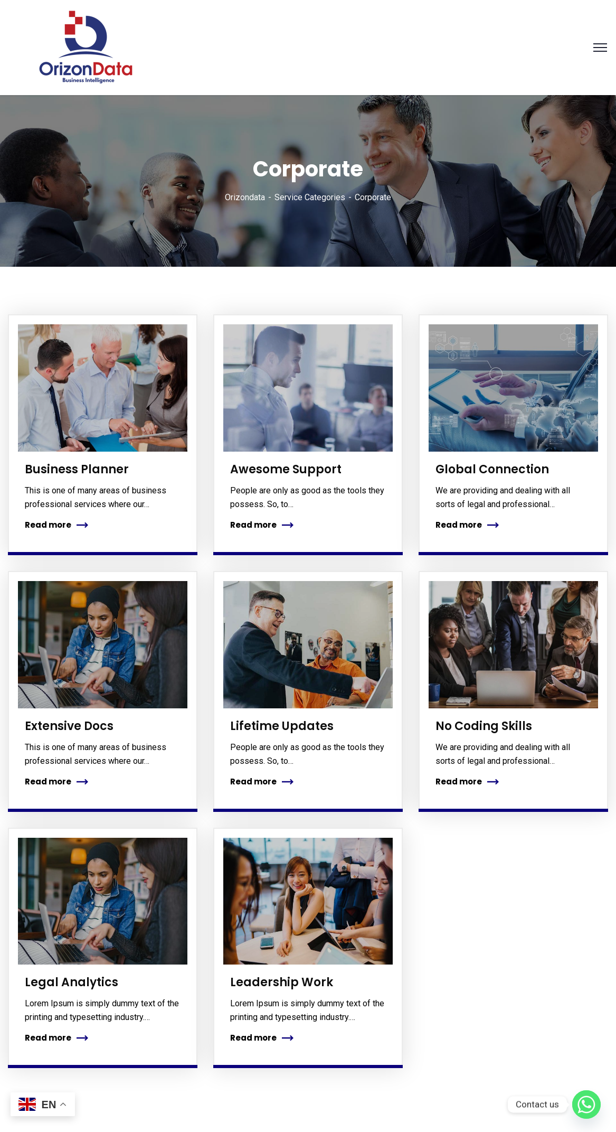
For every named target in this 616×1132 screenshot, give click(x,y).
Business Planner (77, 469)
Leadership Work (281, 982)
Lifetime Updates (282, 726)
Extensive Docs (69, 726)
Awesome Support (286, 469)
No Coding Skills (483, 726)
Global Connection (492, 469)
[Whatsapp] (586, 1104)
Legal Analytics (71, 982)
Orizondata (245, 197)
